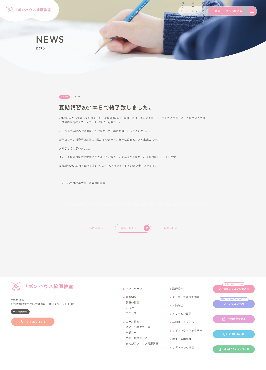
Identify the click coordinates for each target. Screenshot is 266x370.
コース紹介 (132, 324)
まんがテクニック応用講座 (142, 345)
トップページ (134, 290)
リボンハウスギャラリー (187, 332)
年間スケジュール (183, 324)
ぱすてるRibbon (182, 341)
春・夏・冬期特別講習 (186, 299)
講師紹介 (177, 290)
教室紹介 (131, 299)
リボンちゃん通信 (183, 349)
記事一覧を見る (135, 228)
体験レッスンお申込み (221, 11)
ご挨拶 (130, 310)
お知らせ (177, 307)
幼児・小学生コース (138, 329)
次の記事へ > (170, 228)
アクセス (131, 315)
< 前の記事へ (95, 228)
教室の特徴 (132, 304)
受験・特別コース (137, 340)
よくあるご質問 (181, 316)
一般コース (132, 334)
